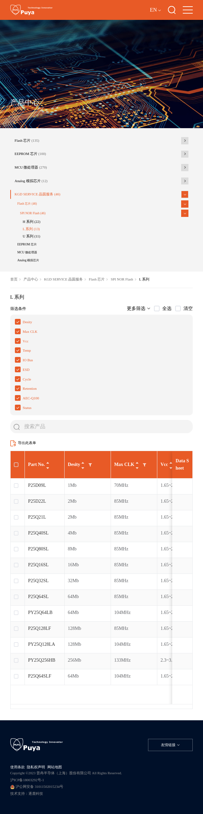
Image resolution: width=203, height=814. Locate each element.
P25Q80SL (38, 548)
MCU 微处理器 (31, 167)
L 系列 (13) (31, 229)
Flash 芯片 (27, 140)
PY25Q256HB (42, 660)
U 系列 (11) (31, 236)
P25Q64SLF (39, 676)
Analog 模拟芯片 (31, 181)
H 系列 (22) (31, 222)
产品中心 (31, 279)
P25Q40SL (38, 533)
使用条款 (17, 767)
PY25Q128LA (41, 644)
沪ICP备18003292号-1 (27, 780)
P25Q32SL (38, 580)
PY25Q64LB (40, 612)
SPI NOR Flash (32, 213)
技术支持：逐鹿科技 (26, 793)
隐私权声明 (36, 767)
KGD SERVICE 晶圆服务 (37, 194)
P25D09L (37, 485)
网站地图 (54, 767)
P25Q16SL (38, 564)
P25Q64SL (38, 596)
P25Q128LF (39, 628)
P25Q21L (37, 517)
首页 (14, 279)
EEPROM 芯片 (30, 154)
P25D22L (37, 501)
